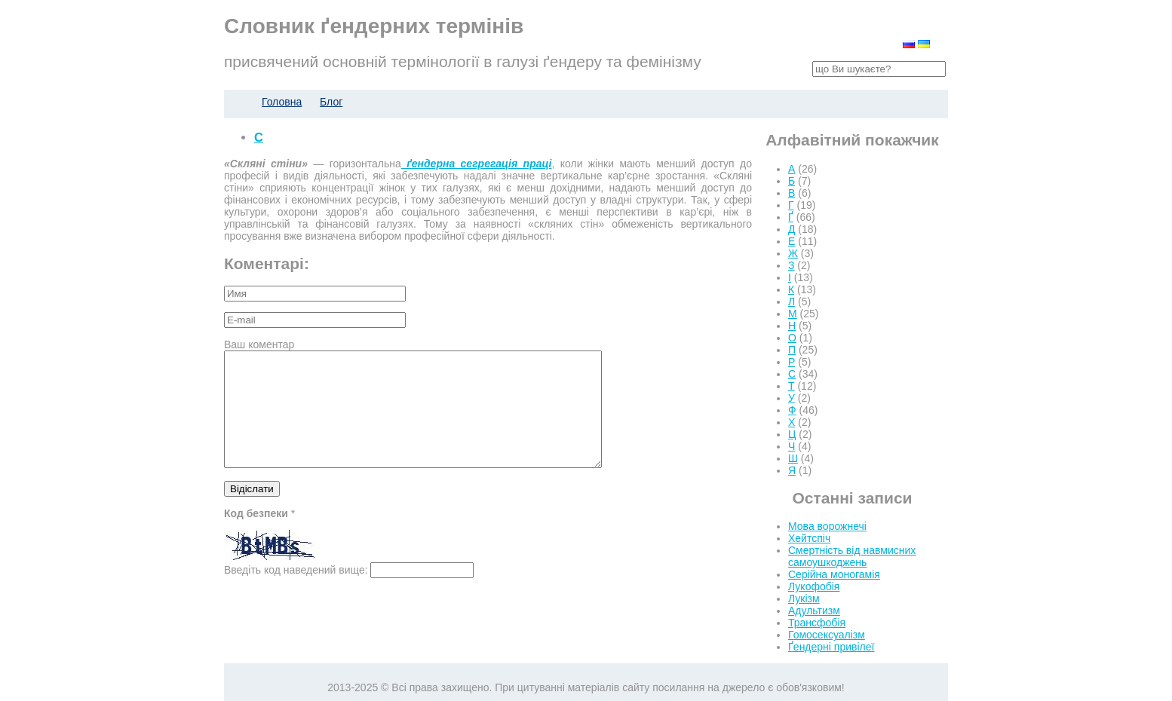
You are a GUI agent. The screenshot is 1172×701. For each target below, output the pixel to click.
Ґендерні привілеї (831, 647)
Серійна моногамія (834, 574)
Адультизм (814, 611)
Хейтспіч (809, 538)
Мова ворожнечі (827, 526)
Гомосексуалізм (826, 635)
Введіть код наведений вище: (296, 592)
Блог (331, 102)
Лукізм (804, 598)
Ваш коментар (259, 344)
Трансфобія (816, 623)
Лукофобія (813, 586)
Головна (282, 102)
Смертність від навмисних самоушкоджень (852, 556)
